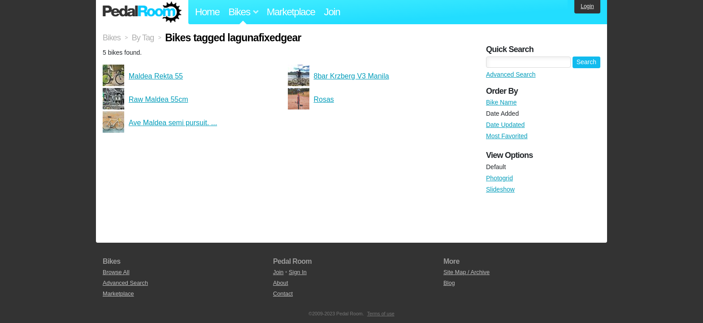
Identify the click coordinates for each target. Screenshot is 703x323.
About (280, 282)
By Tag (143, 37)
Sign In (298, 272)
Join (332, 11)
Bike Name (501, 102)
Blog (449, 282)
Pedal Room (142, 12)
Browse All (116, 272)
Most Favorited (507, 136)
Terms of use (381, 313)
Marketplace (291, 11)
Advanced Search (511, 74)
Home (207, 11)
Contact (283, 293)
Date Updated (505, 124)
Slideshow (500, 189)
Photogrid (499, 178)
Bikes (112, 37)
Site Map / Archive (466, 272)
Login (587, 6)
